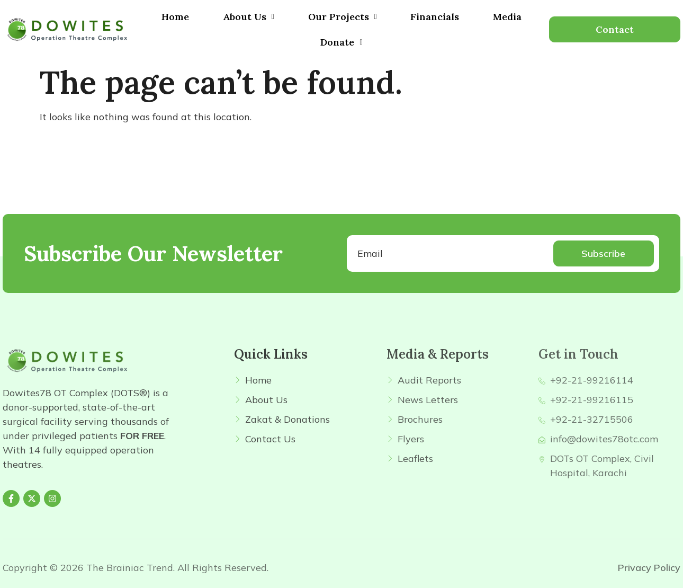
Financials (434, 17)
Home (175, 17)
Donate (341, 42)
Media (507, 17)
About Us (248, 17)
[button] (248, 17)
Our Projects (342, 17)
